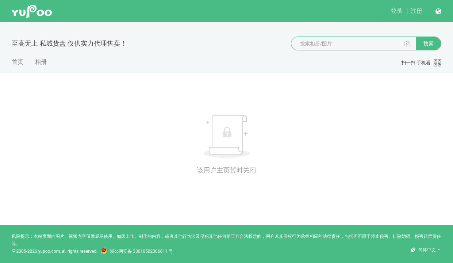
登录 (396, 10)
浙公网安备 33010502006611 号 (136, 251)
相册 (41, 61)
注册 (416, 10)
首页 (17, 61)
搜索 (428, 43)
